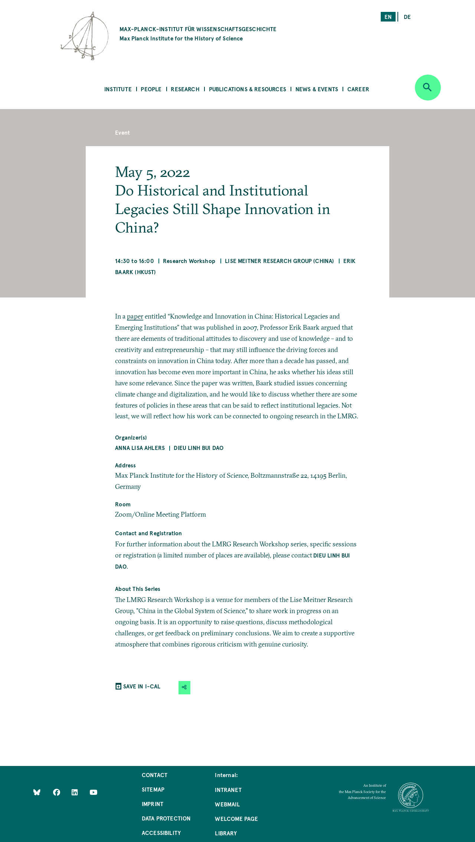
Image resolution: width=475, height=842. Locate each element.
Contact (154, 775)
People (151, 89)
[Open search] (428, 88)
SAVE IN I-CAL (141, 686)
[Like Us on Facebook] (57, 792)
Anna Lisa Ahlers (140, 447)
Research (185, 89)
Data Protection (166, 818)
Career (358, 89)
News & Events (316, 89)
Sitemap (153, 789)
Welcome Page (236, 818)
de (407, 16)
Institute (118, 89)
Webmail (227, 804)
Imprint (152, 804)
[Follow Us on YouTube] (93, 792)
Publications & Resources (247, 89)
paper (135, 316)
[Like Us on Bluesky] (36, 792)
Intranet (228, 789)
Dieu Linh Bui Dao (198, 447)
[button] (184, 687)
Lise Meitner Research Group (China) (279, 260)
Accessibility (161, 832)
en (388, 16)
